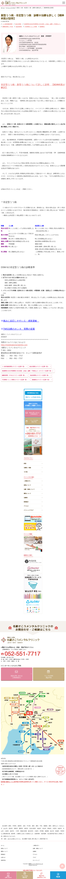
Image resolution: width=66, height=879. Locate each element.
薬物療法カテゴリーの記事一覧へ (41, 379)
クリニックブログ (33, 510)
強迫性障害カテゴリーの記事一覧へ (39, 375)
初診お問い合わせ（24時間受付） (34, 413)
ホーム (2, 845)
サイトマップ (36, 860)
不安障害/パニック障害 (30, 26)
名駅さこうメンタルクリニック (36, 863)
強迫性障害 (19, 26)
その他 (33, 471)
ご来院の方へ (33, 481)
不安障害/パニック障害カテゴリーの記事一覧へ (15, 379)
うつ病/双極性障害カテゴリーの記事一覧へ (13, 366)
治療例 (33, 497)
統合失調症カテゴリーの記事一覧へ (39, 366)
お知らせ (3, 857)
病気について (33, 485)
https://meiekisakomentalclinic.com (14, 345)
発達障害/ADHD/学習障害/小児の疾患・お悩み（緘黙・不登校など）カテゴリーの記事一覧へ (27, 371)
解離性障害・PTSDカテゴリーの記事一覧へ (13, 375)
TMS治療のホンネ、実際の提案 (19, 329)
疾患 (33, 463)
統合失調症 (18, 24)
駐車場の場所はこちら (7, 782)
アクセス (33, 506)
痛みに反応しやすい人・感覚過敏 (21, 321)
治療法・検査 (33, 467)
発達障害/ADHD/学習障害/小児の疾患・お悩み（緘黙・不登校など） (42, 24)
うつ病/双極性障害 (7, 24)
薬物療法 (42, 26)
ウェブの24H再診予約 (35, 421)
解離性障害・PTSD (7, 26)
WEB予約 (3, 860)
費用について (33, 493)
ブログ (34, 857)
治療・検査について (33, 489)
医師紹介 (33, 502)
